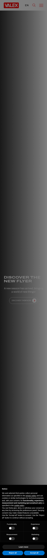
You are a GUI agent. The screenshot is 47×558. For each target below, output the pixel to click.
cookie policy (19, 505)
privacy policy (31, 496)
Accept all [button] (34, 553)
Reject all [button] (13, 553)
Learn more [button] (23, 547)
